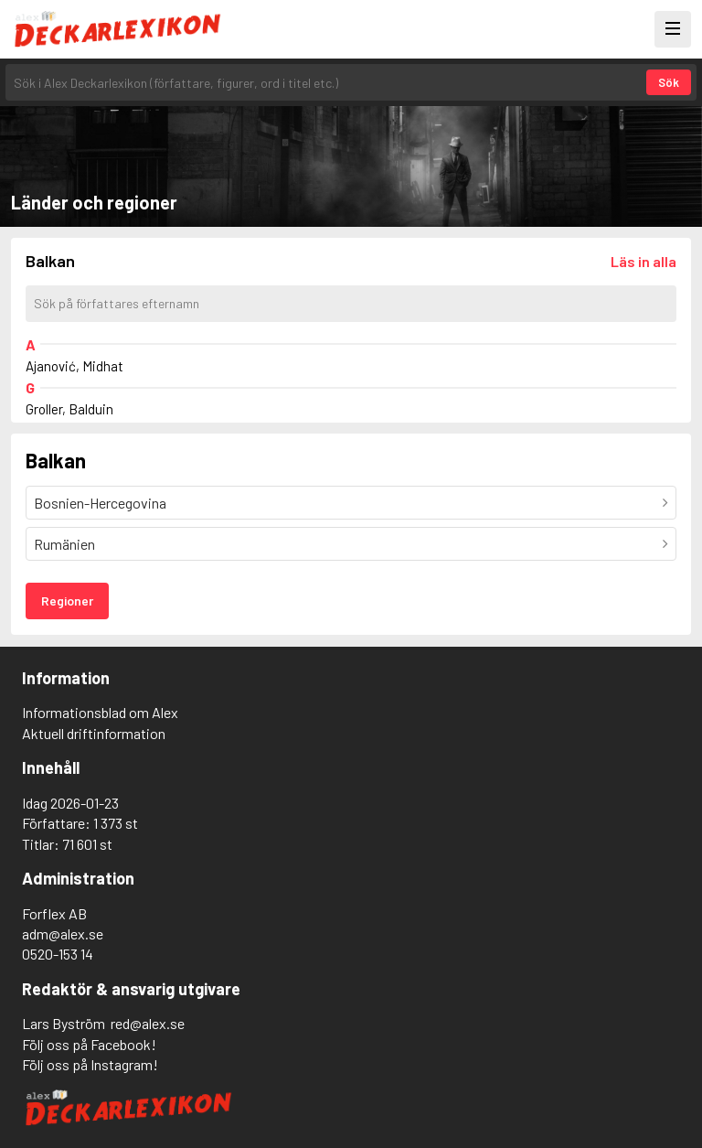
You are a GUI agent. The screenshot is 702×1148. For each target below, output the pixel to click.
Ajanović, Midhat (74, 366)
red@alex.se (148, 1023)
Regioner (67, 600)
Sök (668, 82)
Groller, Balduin (69, 409)
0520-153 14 (57, 953)
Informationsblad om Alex (100, 712)
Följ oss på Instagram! (90, 1064)
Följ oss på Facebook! (89, 1044)
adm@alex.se (62, 933)
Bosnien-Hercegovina (100, 502)
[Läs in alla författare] (643, 261)
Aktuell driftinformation (93, 733)
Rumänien (64, 544)
